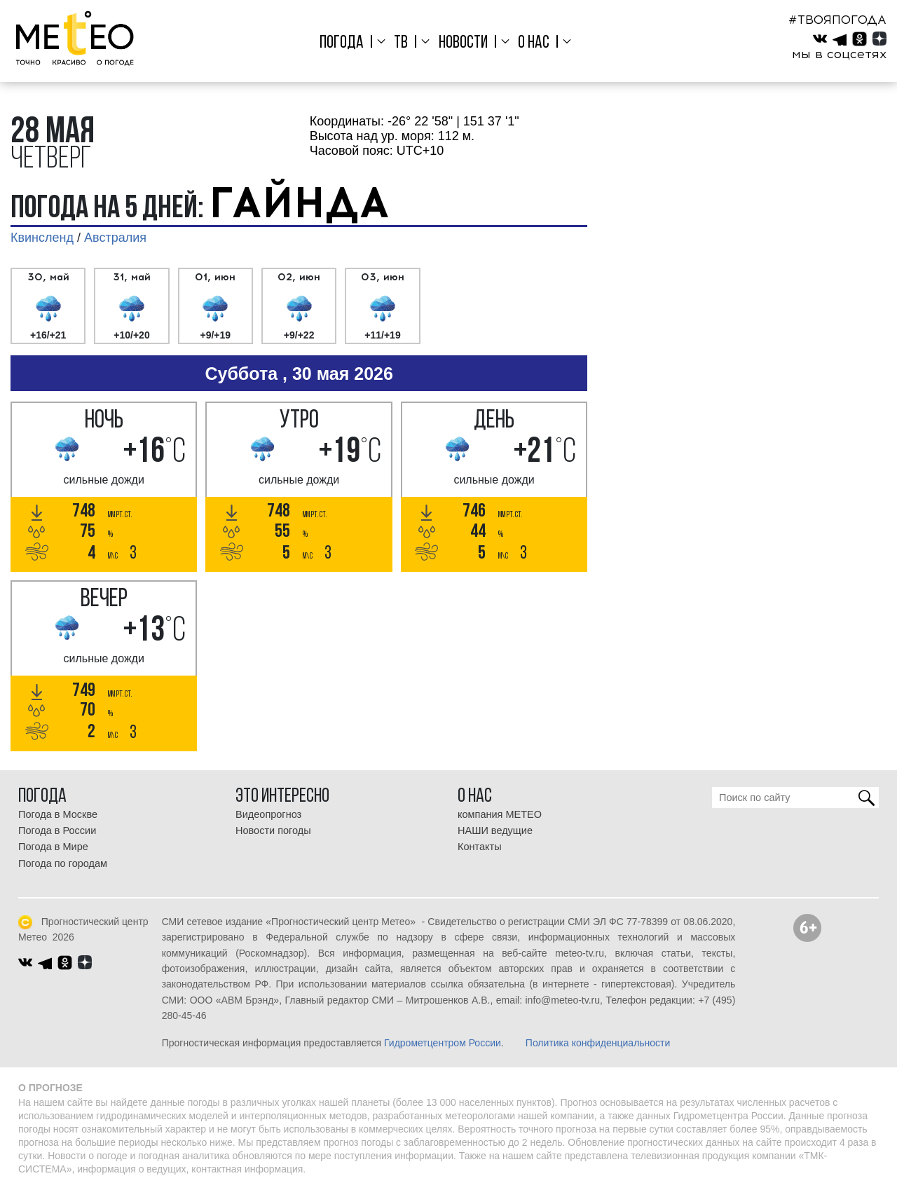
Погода (342, 43)
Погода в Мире (53, 846)
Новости (463, 43)
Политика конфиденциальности (598, 1042)
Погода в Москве (57, 814)
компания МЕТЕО (500, 814)
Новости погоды (273, 830)
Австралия (115, 238)
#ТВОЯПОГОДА (837, 19)
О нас (533, 43)
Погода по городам (62, 863)
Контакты (480, 846)
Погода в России (57, 830)
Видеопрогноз (268, 814)
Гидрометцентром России (442, 1042)
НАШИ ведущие (495, 830)
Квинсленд (42, 238)
